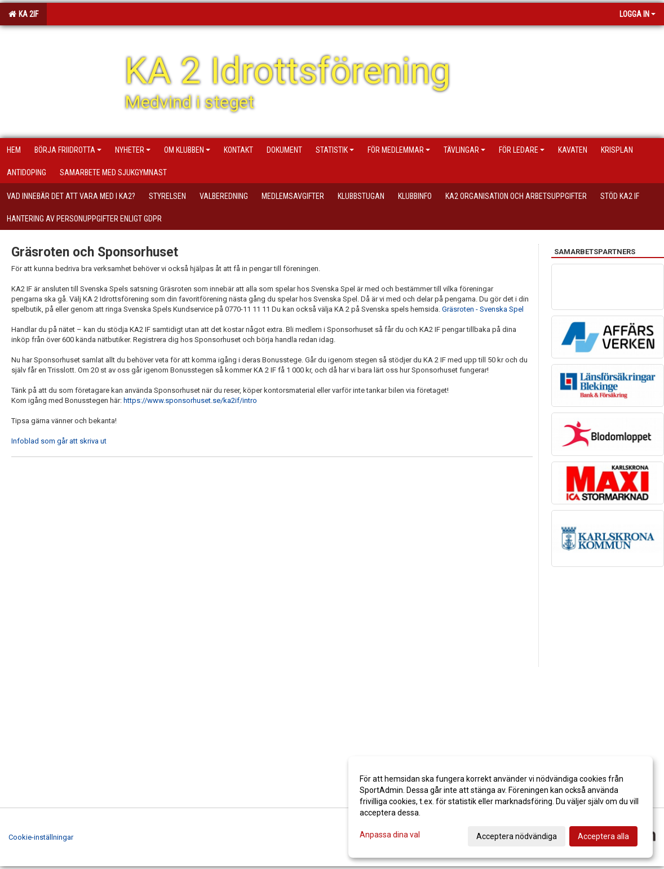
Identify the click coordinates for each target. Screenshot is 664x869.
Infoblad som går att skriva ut (59, 441)
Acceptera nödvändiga (516, 836)
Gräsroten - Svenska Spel (483, 309)
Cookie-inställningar (40, 837)
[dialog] (500, 807)
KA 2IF (23, 14)
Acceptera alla (603, 836)
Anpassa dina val (390, 834)
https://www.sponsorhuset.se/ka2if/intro (190, 400)
